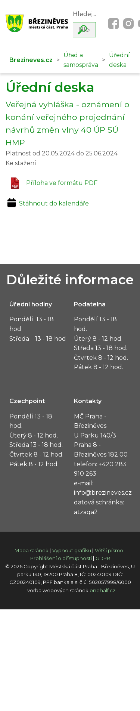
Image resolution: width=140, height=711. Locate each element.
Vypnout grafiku (71, 550)
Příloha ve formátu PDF (53, 183)
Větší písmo (109, 550)
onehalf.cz (102, 590)
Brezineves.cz (31, 60)
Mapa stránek (32, 550)
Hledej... (84, 14)
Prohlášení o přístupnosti (61, 558)
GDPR (103, 558)
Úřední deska (119, 60)
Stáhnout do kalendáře (47, 203)
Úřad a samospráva (80, 60)
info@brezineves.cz (103, 492)
